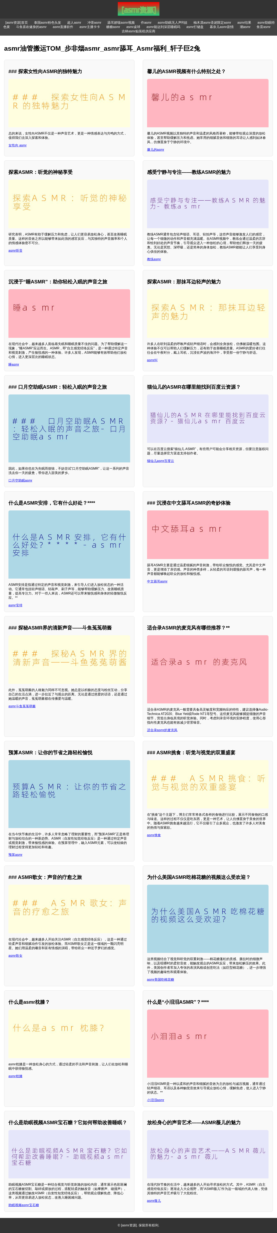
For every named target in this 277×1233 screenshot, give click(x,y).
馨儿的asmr (155, 149)
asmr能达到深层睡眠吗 (163, 27)
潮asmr (245, 27)
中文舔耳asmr (157, 581)
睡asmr (13, 364)
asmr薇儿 (154, 1201)
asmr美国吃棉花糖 (160, 979)
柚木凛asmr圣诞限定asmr (212, 22)
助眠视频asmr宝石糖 (23, 1205)
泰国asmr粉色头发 (47, 22)
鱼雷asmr (264, 27)
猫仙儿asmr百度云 (160, 461)
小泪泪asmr (155, 1100)
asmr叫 (152, 360)
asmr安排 (15, 605)
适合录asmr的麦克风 (162, 730)
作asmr (146, 22)
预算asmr (15, 854)
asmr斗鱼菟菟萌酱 (22, 706)
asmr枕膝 (15, 1076)
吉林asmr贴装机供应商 (139, 31)
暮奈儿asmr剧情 (222, 27)
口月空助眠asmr (20, 480)
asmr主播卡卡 (89, 27)
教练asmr (154, 259)
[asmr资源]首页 (16, 22)
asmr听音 (15, 250)
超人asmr (74, 22)
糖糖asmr (113, 27)
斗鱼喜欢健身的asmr (31, 27)
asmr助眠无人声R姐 (172, 22)
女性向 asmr (17, 145)
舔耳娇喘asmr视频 (121, 22)
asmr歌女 (15, 955)
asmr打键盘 (195, 27)
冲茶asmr (94, 22)
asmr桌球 (133, 27)
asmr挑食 (154, 835)
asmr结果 (244, 22)
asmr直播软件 (63, 27)
